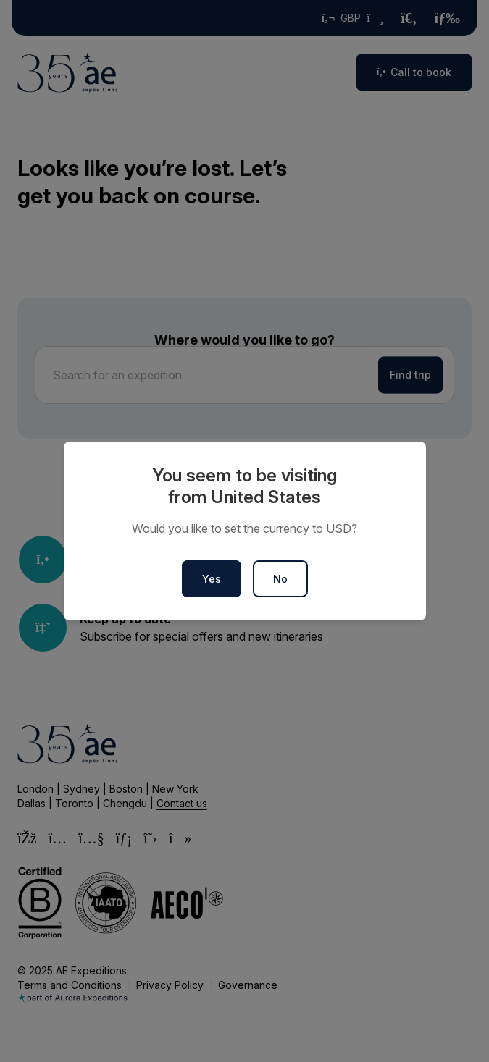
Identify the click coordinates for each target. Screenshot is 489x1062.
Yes (211, 579)
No (280, 579)
